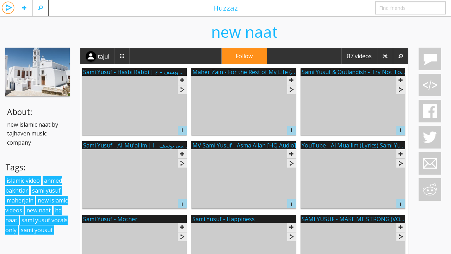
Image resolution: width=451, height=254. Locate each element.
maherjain (20, 200)
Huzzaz (225, 8)
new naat (38, 210)
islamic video (23, 181)
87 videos (359, 56)
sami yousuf (37, 230)
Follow (244, 56)
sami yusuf (46, 190)
